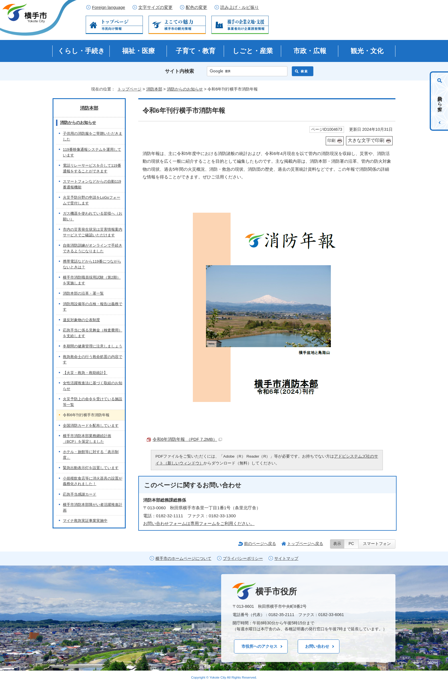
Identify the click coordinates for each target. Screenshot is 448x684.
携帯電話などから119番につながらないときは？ (92, 264)
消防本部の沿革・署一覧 (83, 293)
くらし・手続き (81, 51)
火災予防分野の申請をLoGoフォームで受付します (91, 200)
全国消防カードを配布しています (91, 425)
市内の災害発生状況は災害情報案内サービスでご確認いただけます (92, 232)
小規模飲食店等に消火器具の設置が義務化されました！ (92, 481)
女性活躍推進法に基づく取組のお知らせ (92, 386)
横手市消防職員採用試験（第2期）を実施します (92, 280)
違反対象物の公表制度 (81, 320)
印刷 (331, 140)
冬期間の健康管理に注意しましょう (92, 346)
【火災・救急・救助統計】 (85, 373)
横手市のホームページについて (183, 558)
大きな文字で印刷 (366, 140)
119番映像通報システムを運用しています (92, 152)
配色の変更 (196, 7)
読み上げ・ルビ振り (239, 7)
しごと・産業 (253, 51)
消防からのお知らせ (185, 89)
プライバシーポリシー (243, 558)
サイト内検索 (179, 71)
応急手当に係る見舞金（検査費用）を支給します (92, 333)
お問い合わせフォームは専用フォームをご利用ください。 (199, 523)
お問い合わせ (317, 646)
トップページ (129, 89)
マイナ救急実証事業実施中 (85, 520)
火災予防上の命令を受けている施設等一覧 (92, 402)
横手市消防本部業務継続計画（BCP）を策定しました (87, 439)
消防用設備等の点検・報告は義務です (92, 307)
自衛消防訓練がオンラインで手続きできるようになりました (92, 248)
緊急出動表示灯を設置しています (91, 468)
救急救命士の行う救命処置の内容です (92, 360)
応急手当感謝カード (79, 494)
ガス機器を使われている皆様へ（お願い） (92, 216)
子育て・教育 (195, 51)
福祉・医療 (138, 51)
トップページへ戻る (305, 543)
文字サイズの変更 (155, 7)
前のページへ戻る (260, 543)
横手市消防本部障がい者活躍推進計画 (92, 507)
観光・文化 (367, 51)
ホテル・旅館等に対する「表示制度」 (91, 455)
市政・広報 (309, 51)
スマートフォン (377, 544)
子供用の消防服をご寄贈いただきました (92, 136)
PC (351, 544)
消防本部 (154, 89)
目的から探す (439, 101)
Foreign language (108, 7)
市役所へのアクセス (259, 646)
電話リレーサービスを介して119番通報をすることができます (92, 168)
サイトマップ (286, 558)
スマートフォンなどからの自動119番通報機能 (92, 184)
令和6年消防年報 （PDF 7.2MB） (187, 439)
